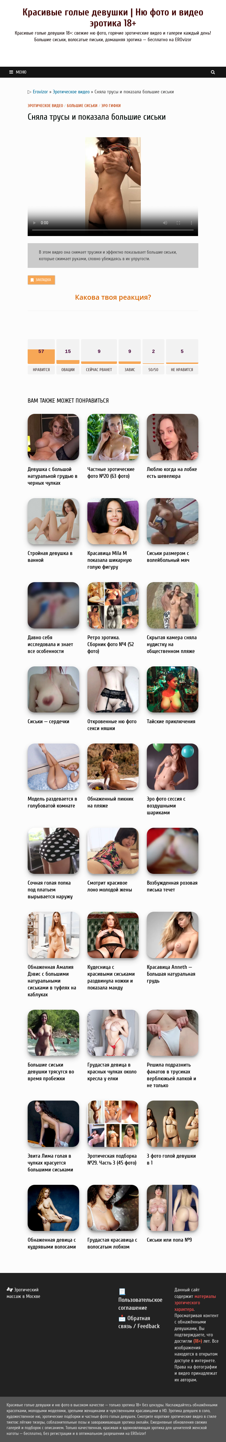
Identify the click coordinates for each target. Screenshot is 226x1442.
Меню (17, 72)
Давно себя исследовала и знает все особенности (50, 644)
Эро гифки (111, 105)
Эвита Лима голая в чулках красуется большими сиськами (50, 1163)
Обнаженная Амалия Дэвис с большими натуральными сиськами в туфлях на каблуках (52, 981)
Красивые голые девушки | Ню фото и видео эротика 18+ (112, 18)
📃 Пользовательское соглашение (140, 1299)
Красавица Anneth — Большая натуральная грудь (171, 974)
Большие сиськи (82, 105)
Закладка (40, 279)
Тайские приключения (171, 721)
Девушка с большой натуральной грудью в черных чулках (53, 476)
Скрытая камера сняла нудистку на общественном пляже (172, 644)
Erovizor (40, 92)
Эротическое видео (71, 92)
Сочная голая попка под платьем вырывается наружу (50, 890)
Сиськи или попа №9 (169, 1240)
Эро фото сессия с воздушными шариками (166, 806)
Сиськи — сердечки (48, 721)
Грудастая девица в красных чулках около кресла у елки (111, 1072)
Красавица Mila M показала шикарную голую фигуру (109, 560)
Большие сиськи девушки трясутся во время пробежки (51, 1072)
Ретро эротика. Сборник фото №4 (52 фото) (110, 644)
